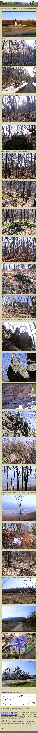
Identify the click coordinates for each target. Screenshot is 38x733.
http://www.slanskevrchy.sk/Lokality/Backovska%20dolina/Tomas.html (10, 709)
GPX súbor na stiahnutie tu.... (6, 692)
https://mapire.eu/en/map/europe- (5, 713)
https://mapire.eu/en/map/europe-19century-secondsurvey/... (9, 715)
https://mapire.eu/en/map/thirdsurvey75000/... (19, 717)
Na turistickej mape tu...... (6, 691)
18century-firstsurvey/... (13, 713)
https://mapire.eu (23, 723)
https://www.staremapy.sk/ (31, 723)
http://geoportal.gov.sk (18, 723)
